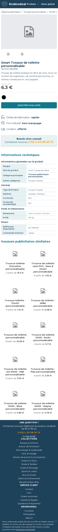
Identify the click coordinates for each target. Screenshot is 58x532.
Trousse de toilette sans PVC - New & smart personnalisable (42, 267)
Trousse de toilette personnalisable (15, 336)
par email (30, 436)
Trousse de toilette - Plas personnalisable (43, 370)
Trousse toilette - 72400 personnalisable (15, 303)
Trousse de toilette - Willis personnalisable (43, 303)
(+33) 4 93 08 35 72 (29, 432)
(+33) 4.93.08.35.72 (40, 141)
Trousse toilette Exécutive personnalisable (15, 266)
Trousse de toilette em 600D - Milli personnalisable (15, 372)
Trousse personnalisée (34, 12)
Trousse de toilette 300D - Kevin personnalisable (42, 337)
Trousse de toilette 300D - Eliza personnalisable (15, 406)
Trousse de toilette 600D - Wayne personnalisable (42, 406)
